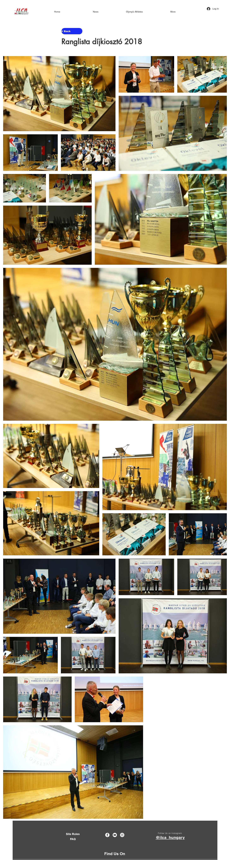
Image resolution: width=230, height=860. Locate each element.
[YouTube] (115, 835)
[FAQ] (73, 839)
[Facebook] (107, 835)
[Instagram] (122, 835)
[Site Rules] (73, 834)
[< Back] (72, 31)
